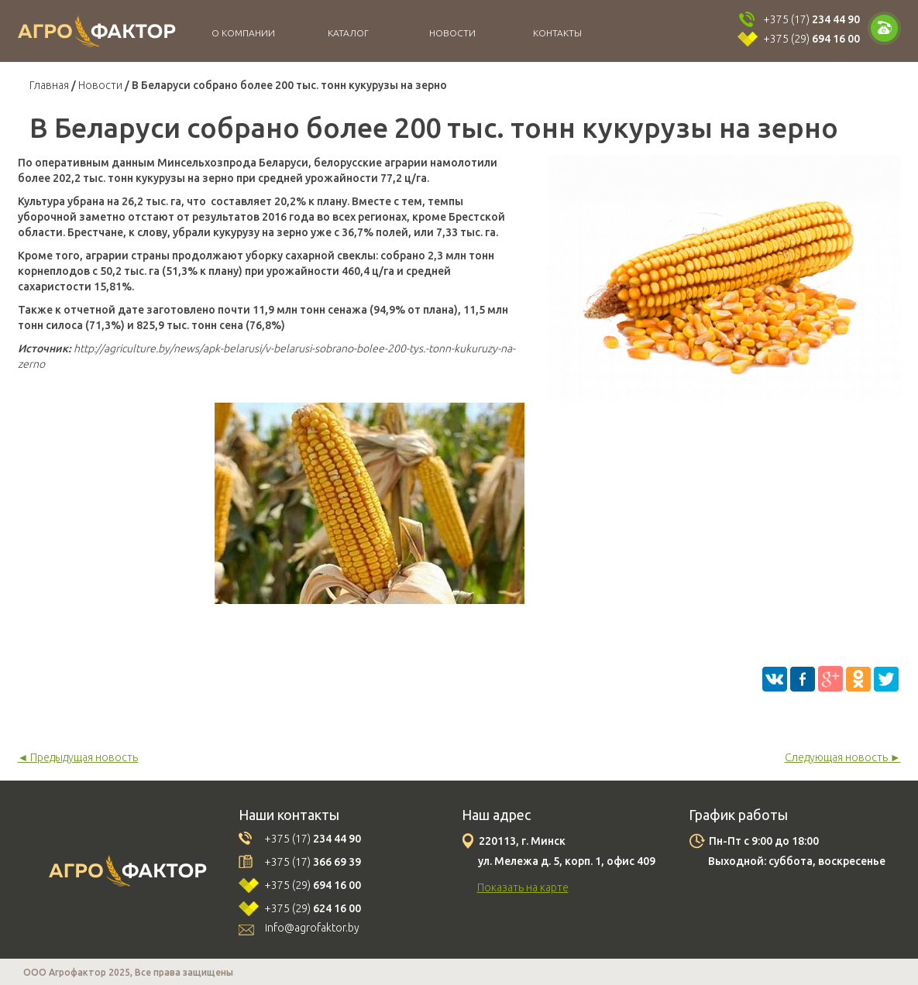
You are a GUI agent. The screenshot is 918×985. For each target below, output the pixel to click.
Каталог (348, 33)
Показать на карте (523, 887)
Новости (452, 33)
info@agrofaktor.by (312, 928)
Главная (49, 85)
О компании (243, 33)
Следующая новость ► (843, 757)
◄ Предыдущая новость (78, 757)
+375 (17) (811, 19)
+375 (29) (811, 39)
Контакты (557, 33)
